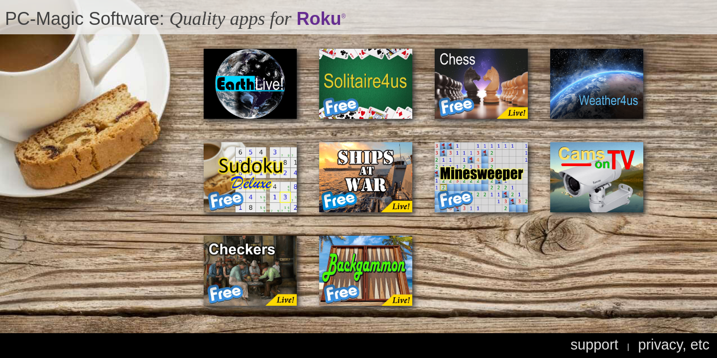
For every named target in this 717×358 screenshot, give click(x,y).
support (594, 345)
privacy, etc (674, 345)
